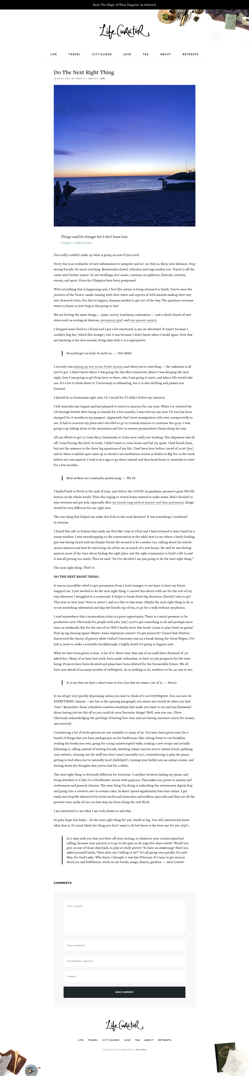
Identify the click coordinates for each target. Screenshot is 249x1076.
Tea (146, 54)
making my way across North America (100, 366)
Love (127, 54)
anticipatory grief (112, 320)
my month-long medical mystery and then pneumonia (149, 502)
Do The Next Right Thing (84, 72)
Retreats (191, 54)
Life (53, 54)
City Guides (102, 54)
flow (190, 448)
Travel (74, 54)
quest (178, 423)
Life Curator (141, 1049)
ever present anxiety (146, 320)
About (165, 54)
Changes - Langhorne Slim (76, 243)
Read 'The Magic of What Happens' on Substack (124, 5)
